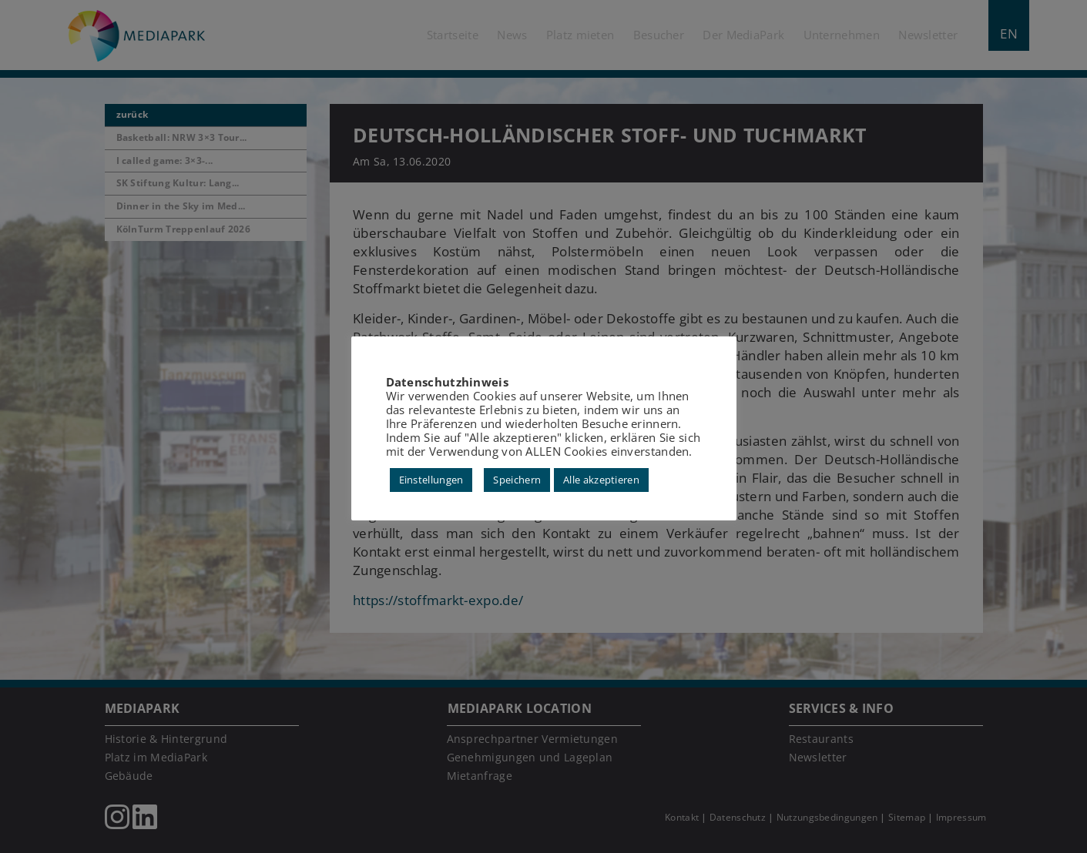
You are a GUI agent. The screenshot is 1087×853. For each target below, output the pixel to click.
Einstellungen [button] (431, 480)
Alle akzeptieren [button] (601, 480)
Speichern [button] (517, 480)
